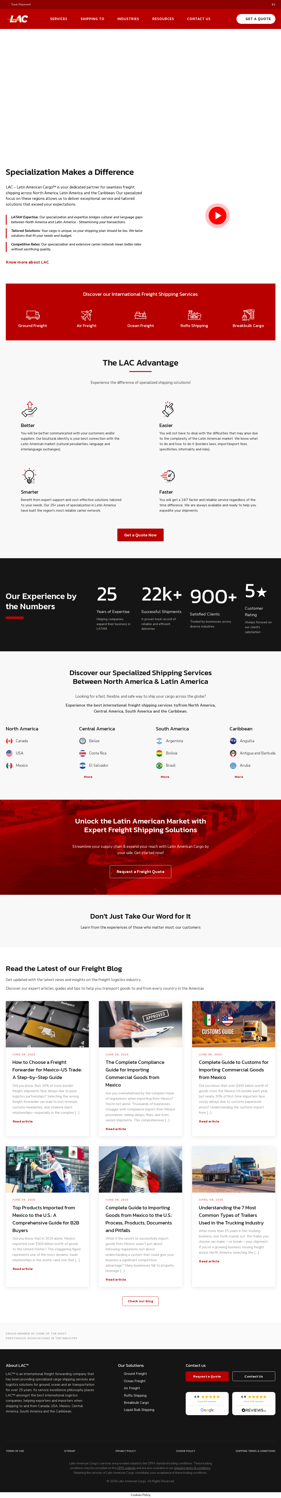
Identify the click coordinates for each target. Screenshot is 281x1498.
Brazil (166, 765)
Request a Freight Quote (140, 872)
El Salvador (93, 765)
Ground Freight (135, 1374)
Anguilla (242, 741)
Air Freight (132, 1388)
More (86, 777)
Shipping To (92, 18)
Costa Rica (92, 753)
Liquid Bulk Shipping (139, 1410)
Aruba (240, 765)
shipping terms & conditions (192, 1468)
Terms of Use (15, 1451)
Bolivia (166, 753)
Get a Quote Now (140, 535)
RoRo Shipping (135, 1396)
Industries (128, 18)
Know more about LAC (30, 262)
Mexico (17, 765)
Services (58, 18)
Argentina (169, 741)
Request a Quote (207, 1376)
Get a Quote (256, 18)
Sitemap (69, 1451)
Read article (25, 1121)
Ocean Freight (135, 1381)
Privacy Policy (126, 1451)
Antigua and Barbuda (252, 753)
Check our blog (140, 1301)
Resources (163, 18)
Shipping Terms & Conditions (255, 1451)
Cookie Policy (185, 1451)
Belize (89, 741)
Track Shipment (21, 4)
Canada (17, 741)
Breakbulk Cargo (136, 1403)
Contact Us (199, 18)
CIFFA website (126, 1468)
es (273, 4)
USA (14, 753)
